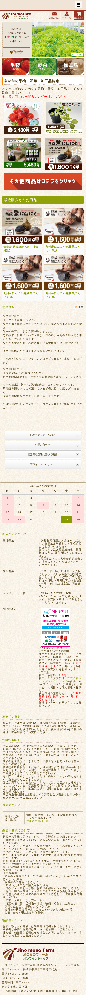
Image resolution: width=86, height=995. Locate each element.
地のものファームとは (42, 435)
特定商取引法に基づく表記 (42, 454)
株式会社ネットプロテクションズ (60, 680)
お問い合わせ (42, 444)
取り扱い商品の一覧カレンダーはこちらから (34, 96)
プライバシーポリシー (42, 464)
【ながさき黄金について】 (20, 319)
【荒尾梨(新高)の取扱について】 (24, 372)
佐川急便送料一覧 (37, 820)
